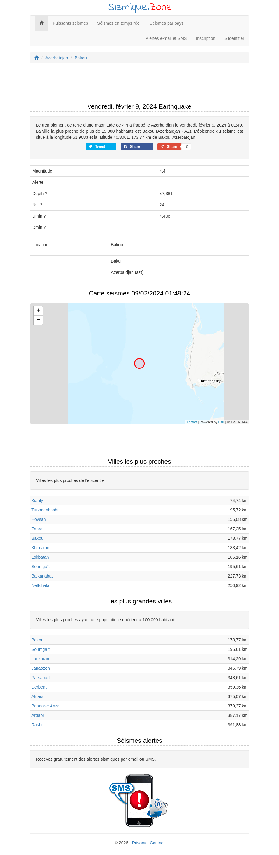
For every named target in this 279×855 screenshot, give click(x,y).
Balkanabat (42, 576)
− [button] (38, 320)
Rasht (37, 724)
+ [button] (38, 311)
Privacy (139, 842)
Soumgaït (40, 566)
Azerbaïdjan (56, 57)
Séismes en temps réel (118, 23)
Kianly (37, 500)
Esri (221, 422)
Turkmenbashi (44, 510)
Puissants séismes (70, 23)
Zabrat (37, 528)
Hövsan (38, 519)
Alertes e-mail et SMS (166, 38)
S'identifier (234, 38)
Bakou (81, 57)
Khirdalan (40, 547)
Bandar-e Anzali (46, 705)
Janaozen (40, 668)
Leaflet (192, 422)
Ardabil (38, 715)
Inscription (205, 38)
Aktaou (38, 696)
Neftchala (40, 585)
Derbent (39, 687)
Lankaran (40, 658)
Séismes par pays (166, 23)
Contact (157, 842)
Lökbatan (40, 557)
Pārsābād (40, 677)
